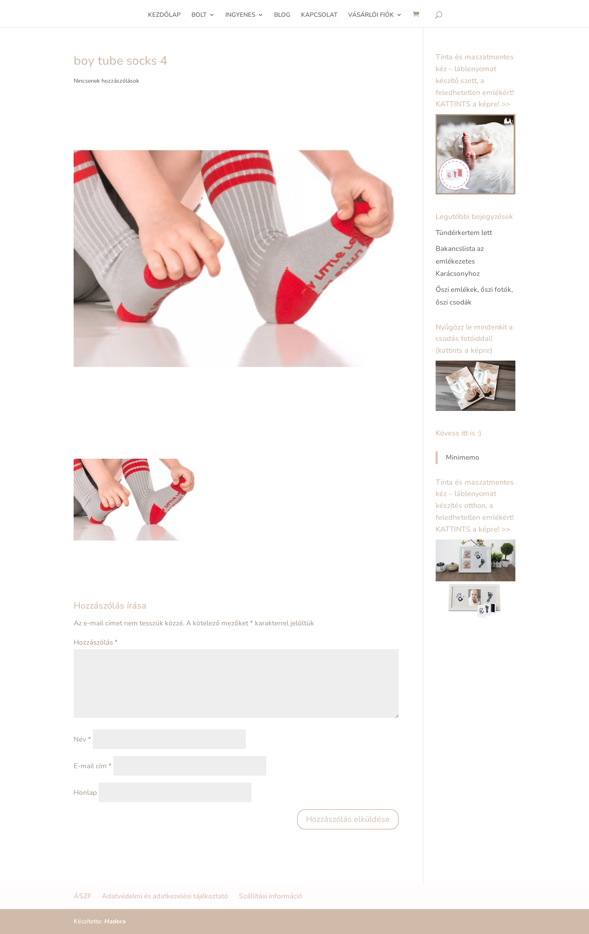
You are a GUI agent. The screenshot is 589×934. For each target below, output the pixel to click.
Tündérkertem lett (464, 232)
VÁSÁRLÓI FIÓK (371, 15)
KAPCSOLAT (319, 15)
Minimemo (462, 457)
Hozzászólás (96, 642)
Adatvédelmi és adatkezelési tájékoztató (165, 896)
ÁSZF (82, 896)
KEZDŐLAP (164, 15)
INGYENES (240, 15)
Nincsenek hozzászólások (106, 81)
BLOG (282, 15)
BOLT (199, 15)
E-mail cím (93, 766)
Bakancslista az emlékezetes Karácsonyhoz (460, 261)
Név (82, 739)
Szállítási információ (270, 896)
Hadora (115, 921)
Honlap (85, 792)
